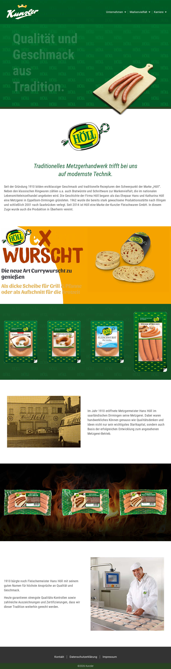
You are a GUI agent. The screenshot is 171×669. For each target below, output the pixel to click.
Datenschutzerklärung (83, 656)
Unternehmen (116, 12)
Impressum (110, 656)
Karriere (160, 12)
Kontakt (59, 656)
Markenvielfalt (140, 12)
